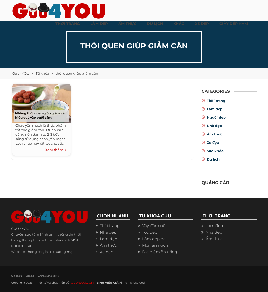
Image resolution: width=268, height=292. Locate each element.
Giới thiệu (16, 275)
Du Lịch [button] (155, 23)
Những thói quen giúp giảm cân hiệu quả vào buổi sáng (40, 115)
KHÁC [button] (178, 23)
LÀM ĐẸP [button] (99, 23)
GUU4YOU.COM (82, 282)
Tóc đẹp (149, 232)
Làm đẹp (214, 109)
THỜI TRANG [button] (67, 23)
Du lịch (213, 159)
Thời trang (216, 100)
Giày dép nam (233, 23)
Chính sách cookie (48, 275)
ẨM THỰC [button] (127, 23)
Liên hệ (30, 275)
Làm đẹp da (154, 238)
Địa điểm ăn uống (159, 251)
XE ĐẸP (202, 23)
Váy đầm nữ (153, 225)
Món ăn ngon (155, 245)
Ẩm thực (214, 134)
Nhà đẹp (214, 126)
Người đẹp (216, 117)
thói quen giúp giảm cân (76, 73)
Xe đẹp (213, 142)
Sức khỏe (215, 151)
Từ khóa (42, 73)
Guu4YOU (20, 73)
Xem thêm (55, 150)
